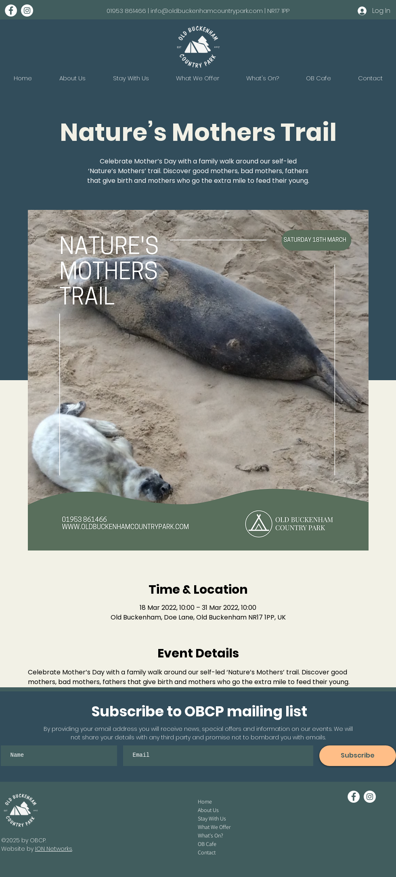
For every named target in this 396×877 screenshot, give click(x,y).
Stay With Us (212, 818)
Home (205, 801)
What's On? (210, 835)
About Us (208, 810)
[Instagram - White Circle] (27, 10)
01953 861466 (126, 10)
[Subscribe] (357, 755)
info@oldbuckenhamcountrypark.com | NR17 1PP (220, 10)
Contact (207, 852)
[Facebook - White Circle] (11, 10)
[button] (262, 78)
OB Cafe (207, 844)
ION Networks (53, 849)
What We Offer (214, 827)
